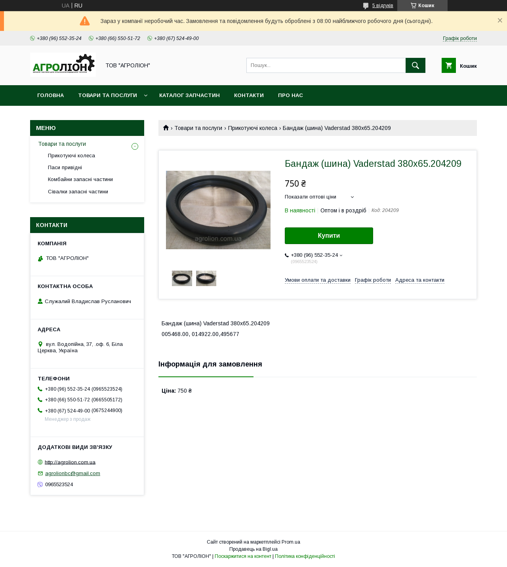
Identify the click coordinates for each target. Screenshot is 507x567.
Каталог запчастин (189, 95)
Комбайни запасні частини (80, 179)
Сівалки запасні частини (78, 192)
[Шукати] (415, 65)
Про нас (290, 95)
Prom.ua (291, 542)
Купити (329, 235)
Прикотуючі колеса (252, 128)
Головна (50, 95)
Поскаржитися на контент (243, 556)
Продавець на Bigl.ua (253, 549)
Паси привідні (65, 167)
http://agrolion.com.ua (70, 462)
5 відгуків (382, 5)
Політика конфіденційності (305, 556)
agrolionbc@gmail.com (72, 473)
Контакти (249, 95)
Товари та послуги (107, 95)
